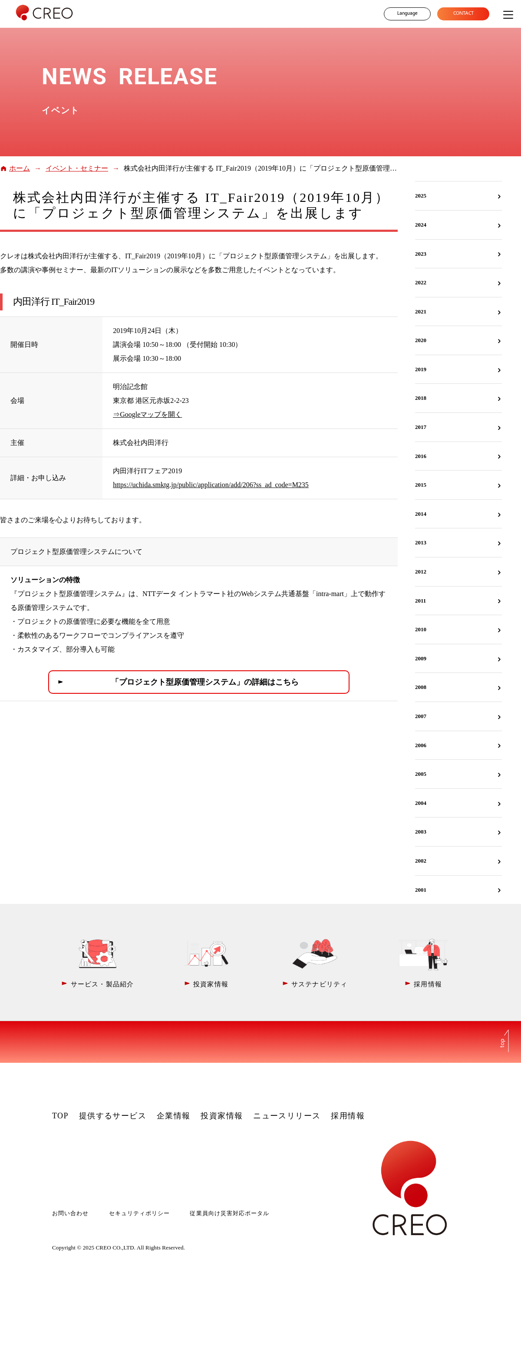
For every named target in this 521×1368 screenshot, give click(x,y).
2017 (420, 427)
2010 (420, 629)
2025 (420, 195)
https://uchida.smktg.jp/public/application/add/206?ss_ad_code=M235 (211, 484)
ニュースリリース (287, 1115)
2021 (420, 311)
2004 (420, 803)
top (502, 1043)
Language (407, 13)
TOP (60, 1115)
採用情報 (348, 1115)
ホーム (19, 168)
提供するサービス (113, 1115)
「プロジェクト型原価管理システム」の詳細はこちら (205, 682)
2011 (420, 600)
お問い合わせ (70, 1213)
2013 (420, 542)
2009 (420, 658)
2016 (420, 456)
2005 (420, 774)
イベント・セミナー (77, 168)
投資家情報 (222, 1115)
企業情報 (174, 1115)
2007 (420, 716)
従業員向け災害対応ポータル (229, 1213)
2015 (420, 484)
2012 (420, 571)
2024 (420, 224)
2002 (420, 860)
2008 (420, 687)
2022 (420, 282)
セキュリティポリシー (139, 1213)
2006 (420, 745)
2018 (420, 398)
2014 (420, 514)
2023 (420, 254)
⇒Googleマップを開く (147, 414)
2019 (420, 369)
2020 (420, 340)
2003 (420, 831)
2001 (420, 890)
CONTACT (463, 13)
